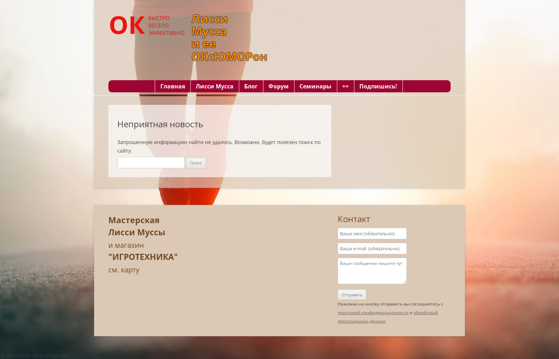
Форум (278, 86)
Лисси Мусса (215, 86)
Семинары (315, 86)
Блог (251, 86)
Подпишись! (378, 86)
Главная (172, 86)
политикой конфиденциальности (373, 312)
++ (345, 86)
